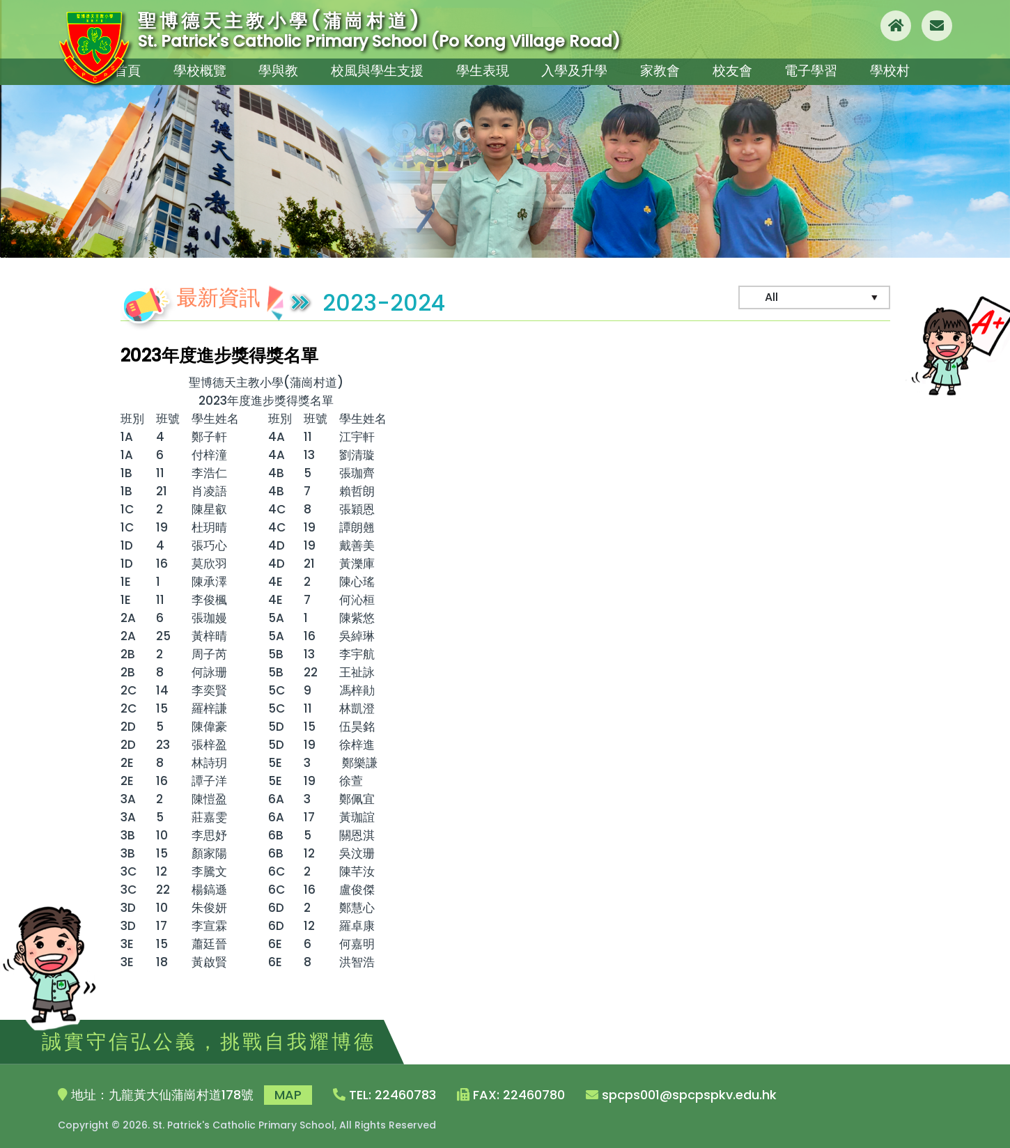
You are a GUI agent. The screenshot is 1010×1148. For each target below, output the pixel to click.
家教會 (658, 68)
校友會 (733, 68)
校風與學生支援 (377, 68)
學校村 (895, 68)
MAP (288, 1094)
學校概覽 (198, 68)
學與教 (279, 68)
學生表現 (480, 68)
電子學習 (814, 68)
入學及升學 (572, 68)
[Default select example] (814, 297)
